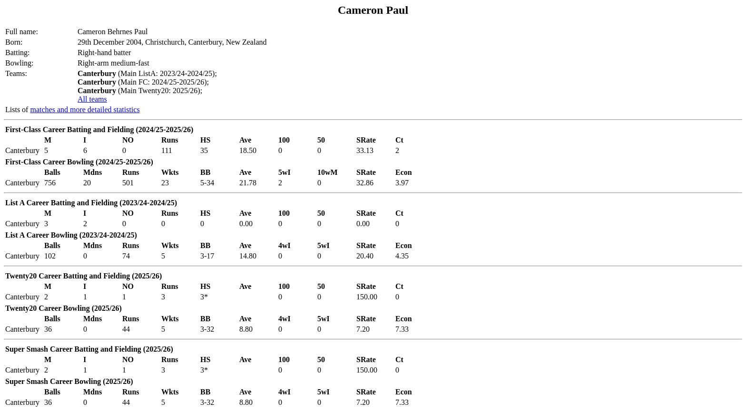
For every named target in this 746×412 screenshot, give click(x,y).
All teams (92, 99)
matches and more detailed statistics (84, 109)
